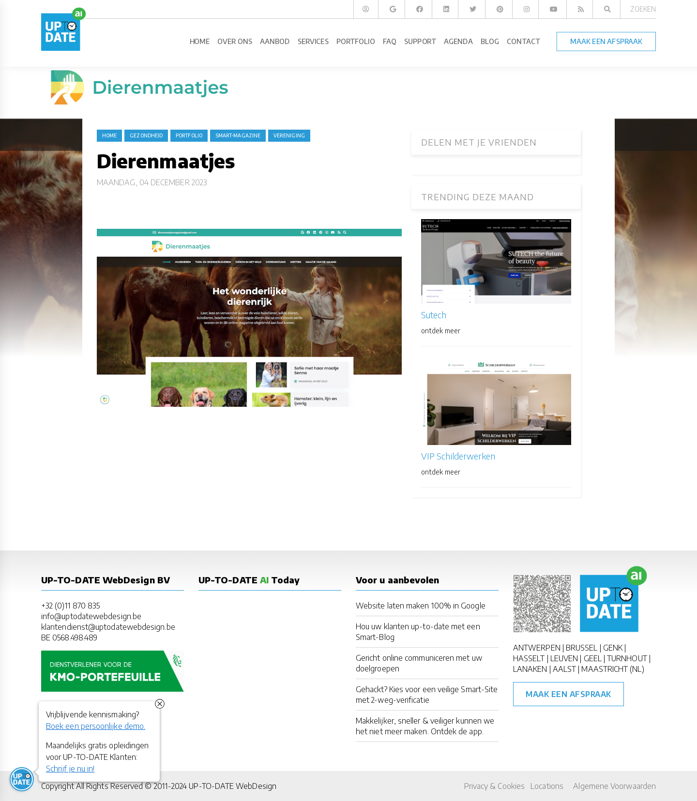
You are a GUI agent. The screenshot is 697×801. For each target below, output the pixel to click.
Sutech (433, 314)
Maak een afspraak (568, 694)
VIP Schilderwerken (458, 455)
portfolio (189, 135)
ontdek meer (440, 330)
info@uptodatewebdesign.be (91, 616)
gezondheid (146, 135)
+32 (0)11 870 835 (70, 605)
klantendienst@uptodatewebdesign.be (108, 627)
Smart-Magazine (237, 135)
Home (109, 135)
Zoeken (643, 9)
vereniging (289, 135)
